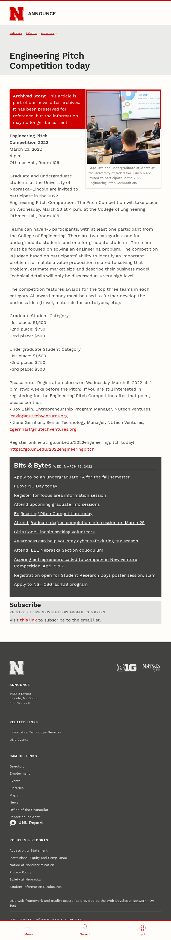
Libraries (16, 788)
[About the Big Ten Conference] (126, 668)
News (14, 802)
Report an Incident (26, 820)
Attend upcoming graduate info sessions (57, 504)
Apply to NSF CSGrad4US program (51, 584)
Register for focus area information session (60, 495)
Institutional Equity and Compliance (38, 858)
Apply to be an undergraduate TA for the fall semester (72, 477)
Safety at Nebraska (25, 879)
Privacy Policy (20, 872)
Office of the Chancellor (29, 810)
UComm (31, 33)
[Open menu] (28, 930)
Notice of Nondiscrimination (32, 865)
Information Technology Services (35, 732)
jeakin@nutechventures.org (39, 415)
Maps (14, 795)
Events (15, 781)
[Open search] (85, 930)
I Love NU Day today (35, 486)
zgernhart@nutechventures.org (43, 429)
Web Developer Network (126, 901)
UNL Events (19, 740)
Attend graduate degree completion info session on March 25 (79, 522)
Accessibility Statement (29, 850)
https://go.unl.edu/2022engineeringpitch (52, 449)
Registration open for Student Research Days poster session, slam (84, 575)
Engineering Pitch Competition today (53, 513)
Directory (17, 766)
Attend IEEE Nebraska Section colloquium (58, 550)
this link (28, 620)
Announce (42, 13)
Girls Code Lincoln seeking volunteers (54, 531)
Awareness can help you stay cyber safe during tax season (76, 540)
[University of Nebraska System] (151, 668)
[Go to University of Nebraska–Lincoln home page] (16, 14)
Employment (20, 773)
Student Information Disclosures (35, 887)
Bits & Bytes (33, 465)
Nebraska (16, 33)
